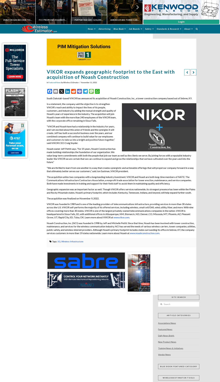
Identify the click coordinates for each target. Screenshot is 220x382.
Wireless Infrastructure (72, 241)
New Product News (167, 342)
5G (59, 241)
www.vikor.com (121, 217)
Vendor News (164, 354)
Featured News (55, 82)
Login (181, 21)
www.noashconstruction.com (144, 233)
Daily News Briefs (166, 335)
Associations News (167, 323)
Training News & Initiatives (170, 348)
